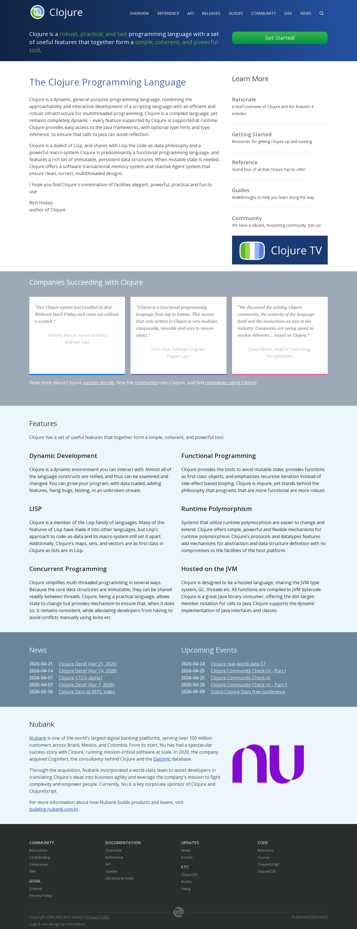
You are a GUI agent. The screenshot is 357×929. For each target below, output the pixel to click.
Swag (185, 888)
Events (187, 857)
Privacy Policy (40, 895)
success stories (98, 382)
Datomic (162, 759)
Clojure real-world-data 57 (238, 664)
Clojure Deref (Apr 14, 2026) (88, 671)
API (190, 13)
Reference (114, 857)
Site (32, 871)
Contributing (39, 857)
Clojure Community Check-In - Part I (248, 671)
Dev (288, 13)
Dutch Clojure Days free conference (248, 692)
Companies (39, 864)
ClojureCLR (266, 871)
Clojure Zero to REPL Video (87, 692)
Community (263, 13)
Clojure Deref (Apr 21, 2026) (88, 664)
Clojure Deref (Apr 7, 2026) (86, 685)
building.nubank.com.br (53, 809)
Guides (236, 13)
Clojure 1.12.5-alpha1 (81, 678)
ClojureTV (189, 874)
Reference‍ (168, 13)
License (35, 888)
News (305, 13)
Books (186, 881)
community (146, 382)
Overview (139, 13)
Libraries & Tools (119, 878)
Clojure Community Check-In (241, 678)
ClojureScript (268, 864)
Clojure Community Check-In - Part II (249, 685)
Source (263, 857)
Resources (38, 850)
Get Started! (280, 37)
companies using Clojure (231, 382)
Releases (211, 13)
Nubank (37, 738)
